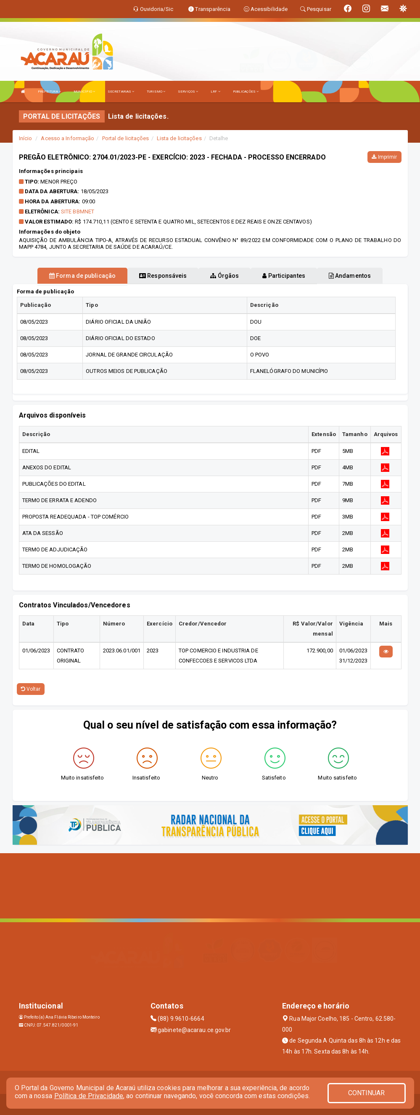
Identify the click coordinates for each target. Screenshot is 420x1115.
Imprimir (384, 157)
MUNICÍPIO (84, 91)
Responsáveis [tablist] (163, 275)
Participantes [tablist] (283, 275)
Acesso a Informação (67, 138)
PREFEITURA (49, 91)
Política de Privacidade (88, 1096)
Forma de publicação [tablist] (82, 275)
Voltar (31, 689)
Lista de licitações (179, 138)
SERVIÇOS (188, 91)
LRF (215, 91)
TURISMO (156, 91)
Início (25, 138)
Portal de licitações (125, 138)
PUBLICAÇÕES (246, 91)
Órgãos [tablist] (224, 275)
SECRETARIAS (121, 91)
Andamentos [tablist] (350, 275)
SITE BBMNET (77, 211)
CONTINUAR (366, 1093)
